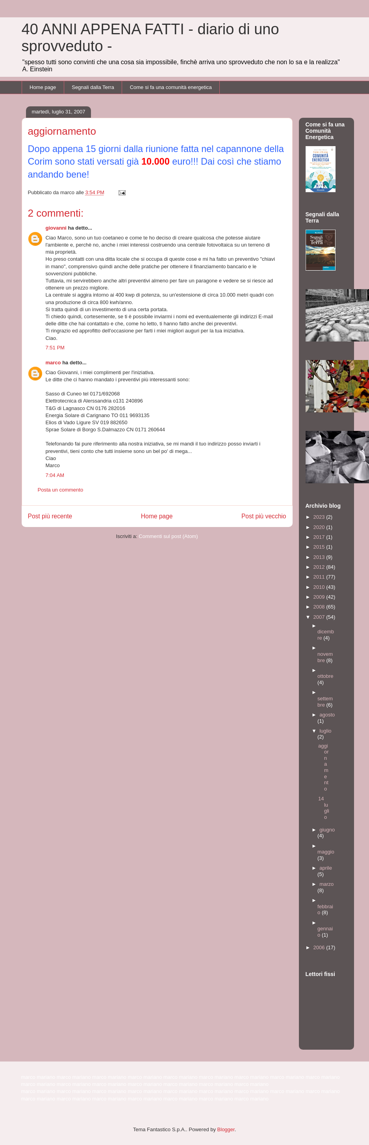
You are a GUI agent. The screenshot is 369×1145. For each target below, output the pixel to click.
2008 (319, 607)
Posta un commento (60, 490)
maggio (325, 852)
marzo (326, 884)
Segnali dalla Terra (93, 87)
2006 (319, 947)
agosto (327, 715)
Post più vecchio (263, 516)
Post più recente (50, 516)
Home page (43, 87)
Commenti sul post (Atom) (168, 536)
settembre (325, 702)
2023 (319, 517)
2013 (319, 557)
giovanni (56, 228)
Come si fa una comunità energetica (171, 87)
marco (53, 363)
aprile (325, 868)
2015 (319, 547)
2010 (319, 587)
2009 (319, 597)
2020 (319, 527)
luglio (325, 731)
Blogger (226, 1129)
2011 (319, 577)
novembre (325, 657)
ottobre (325, 676)
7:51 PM (55, 348)
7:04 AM (55, 475)
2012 (319, 567)
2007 (319, 617)
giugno (327, 830)
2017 (319, 537)
